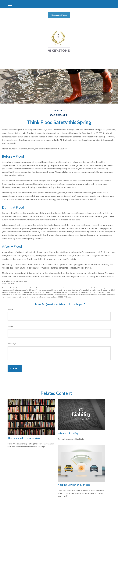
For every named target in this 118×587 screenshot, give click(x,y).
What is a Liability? (69, 433)
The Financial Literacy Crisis (24, 438)
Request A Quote (59, 15)
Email (10, 326)
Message (12, 343)
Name (10, 309)
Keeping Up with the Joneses (74, 484)
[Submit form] (15, 368)
